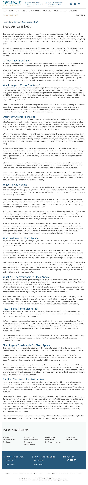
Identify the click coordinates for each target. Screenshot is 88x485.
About (11, 10)
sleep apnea (50, 53)
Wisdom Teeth (8, 437)
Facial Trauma (49, 439)
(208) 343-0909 (79, 15)
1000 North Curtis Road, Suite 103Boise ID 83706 (34, 5)
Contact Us (73, 10)
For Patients (47, 10)
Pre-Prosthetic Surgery (53, 442)
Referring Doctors (60, 10)
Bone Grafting (29, 437)
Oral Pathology (50, 437)
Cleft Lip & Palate (72, 439)
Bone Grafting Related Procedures (31, 440)
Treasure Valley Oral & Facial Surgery (25, 473)
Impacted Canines (9, 439)
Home (5, 10)
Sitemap (80, 473)
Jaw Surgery (7, 442)
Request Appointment (10, 15)
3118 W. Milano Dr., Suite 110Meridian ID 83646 (54, 5)
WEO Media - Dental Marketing (45, 473)
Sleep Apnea (70, 437)
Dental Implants (34, 10)
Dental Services (21, 10)
